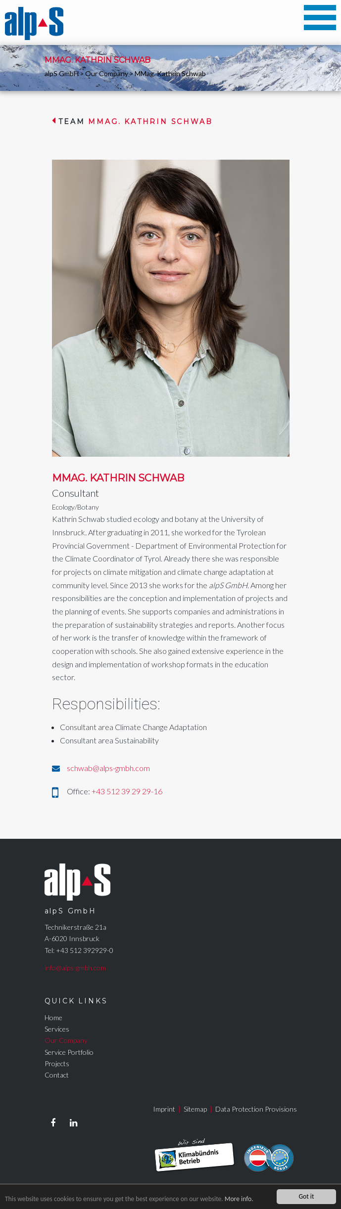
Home (53, 1017)
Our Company (106, 73)
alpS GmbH (62, 73)
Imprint (164, 1109)
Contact (57, 1075)
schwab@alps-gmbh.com (108, 768)
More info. (239, 1199)
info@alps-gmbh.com (75, 967)
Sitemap (195, 1109)
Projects (57, 1063)
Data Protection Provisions (256, 1109)
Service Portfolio (69, 1052)
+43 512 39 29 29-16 (127, 791)
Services (57, 1029)
